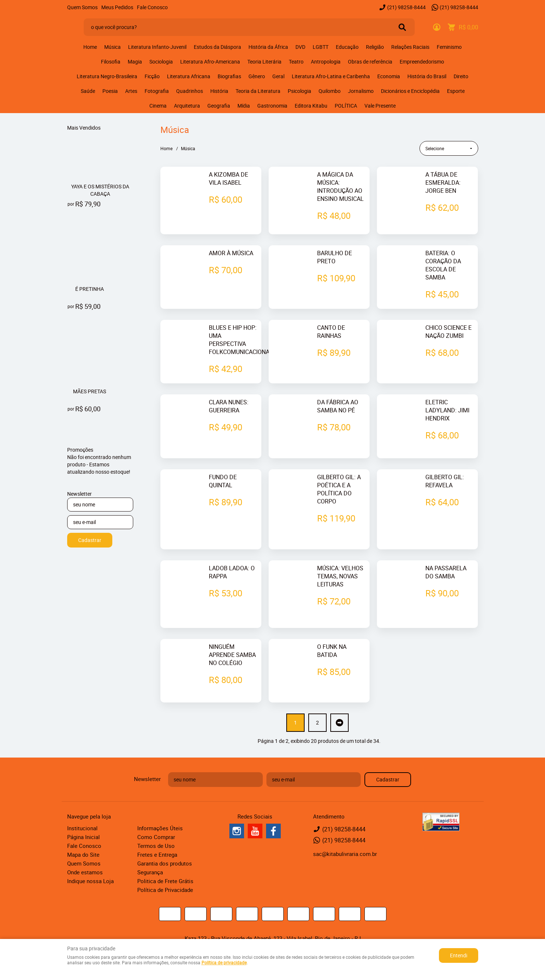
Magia (135, 61)
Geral (278, 76)
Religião (375, 46)
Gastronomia (272, 105)
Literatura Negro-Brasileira (107, 76)
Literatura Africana (188, 76)
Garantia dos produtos (164, 838)
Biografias (229, 76)
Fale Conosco (152, 7)
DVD (300, 46)
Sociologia (161, 61)
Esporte (456, 90)
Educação (347, 46)
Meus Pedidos (117, 7)
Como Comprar (156, 812)
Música (112, 46)
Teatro (296, 61)
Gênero (256, 76)
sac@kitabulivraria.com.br (345, 829)
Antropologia (326, 61)
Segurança (150, 847)
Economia (388, 76)
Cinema (158, 105)
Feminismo (449, 46)
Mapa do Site (83, 830)
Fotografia (157, 90)
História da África (268, 46)
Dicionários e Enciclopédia (410, 90)
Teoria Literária (264, 61)
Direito (461, 76)
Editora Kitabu (311, 105)
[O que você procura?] (402, 27)
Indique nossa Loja (90, 856)
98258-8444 (406, 7)
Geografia (218, 105)
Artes (131, 90)
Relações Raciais (410, 46)
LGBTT (320, 46)
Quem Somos (82, 7)
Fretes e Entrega (157, 830)
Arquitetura (187, 105)
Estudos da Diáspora (217, 46)
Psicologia (299, 90)
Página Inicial (83, 812)
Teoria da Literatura (258, 90)
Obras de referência (370, 61)
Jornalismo (361, 90)
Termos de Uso (156, 821)
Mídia (243, 105)
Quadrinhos (189, 90)
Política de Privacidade (165, 865)
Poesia (110, 90)
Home (90, 46)
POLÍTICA (346, 105)
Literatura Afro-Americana (210, 61)
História (219, 90)
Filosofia (110, 61)
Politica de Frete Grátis (165, 856)
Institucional (82, 803)
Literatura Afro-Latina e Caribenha (331, 76)
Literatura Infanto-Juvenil (157, 46)
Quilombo (330, 90)
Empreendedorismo (422, 61)
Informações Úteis (160, 803)
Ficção (152, 76)
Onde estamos (85, 847)
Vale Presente (380, 105)
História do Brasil (426, 76)
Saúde (88, 90)
